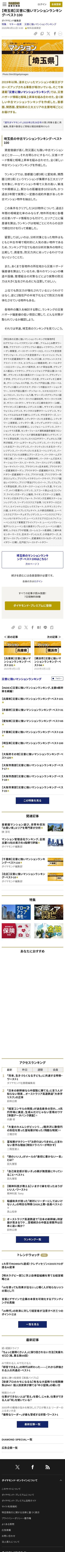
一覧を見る (32, 1324)
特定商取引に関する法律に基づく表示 (21, 1512)
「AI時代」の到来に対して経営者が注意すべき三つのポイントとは (32, 1312)
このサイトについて (11, 1489)
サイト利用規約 (9, 1506)
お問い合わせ (8, 1536)
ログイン (42, 4)
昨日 (25, 1069)
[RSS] (47, 1468)
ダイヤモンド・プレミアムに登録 (32, 605)
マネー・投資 (15, 24)
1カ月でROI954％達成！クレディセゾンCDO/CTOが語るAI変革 (32, 1265)
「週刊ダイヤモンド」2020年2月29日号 (22, 122)
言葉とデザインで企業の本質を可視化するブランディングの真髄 (32, 1301)
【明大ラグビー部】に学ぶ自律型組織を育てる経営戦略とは (32, 1277)
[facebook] (32, 1468)
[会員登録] (56, 4)
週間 (40, 1069)
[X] (17, 1468)
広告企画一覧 (10, 1447)
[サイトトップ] (14, 4)
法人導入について (11, 1542)
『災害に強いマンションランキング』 (29, 92)
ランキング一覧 (32, 1239)
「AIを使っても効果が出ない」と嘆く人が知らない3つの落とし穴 (32, 1289)
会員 (55, 1069)
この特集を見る (32, 800)
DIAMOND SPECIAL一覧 (17, 1439)
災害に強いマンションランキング (40, 24)
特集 (4, 24)
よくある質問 (8, 1524)
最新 (9, 1069)
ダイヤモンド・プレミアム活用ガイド (19, 1500)
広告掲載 (6, 1530)
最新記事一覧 (33, 1424)
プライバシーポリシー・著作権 (16, 1518)
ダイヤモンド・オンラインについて (19, 1480)
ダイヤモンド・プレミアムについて (18, 1495)
